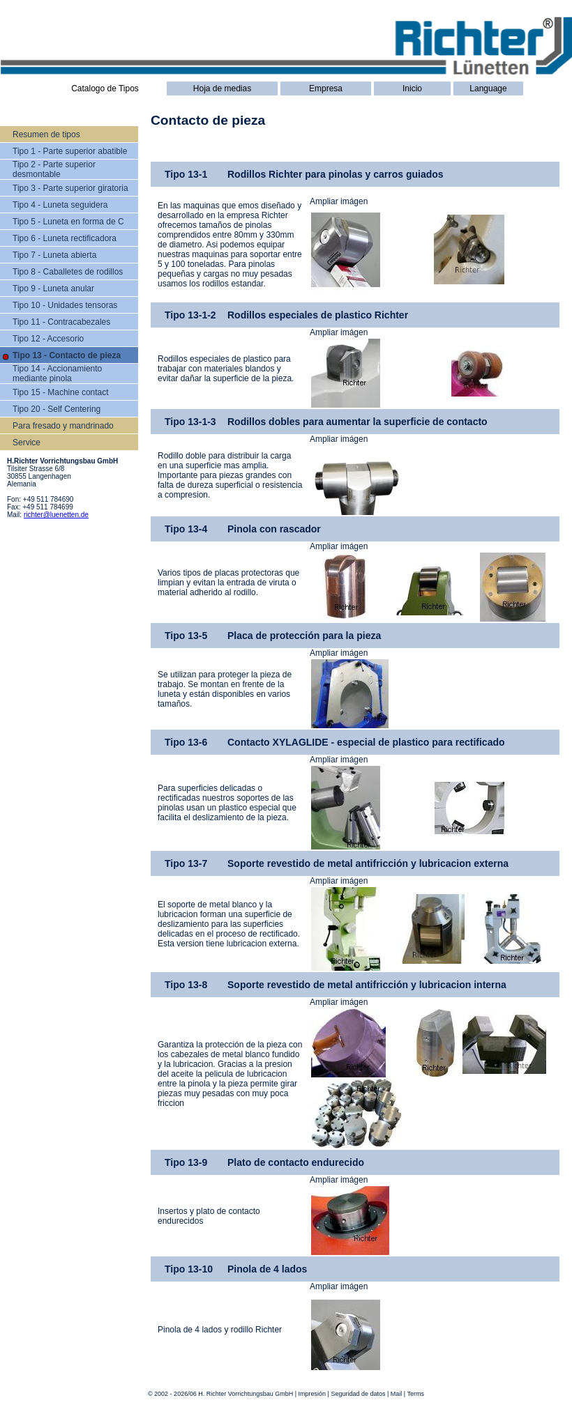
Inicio (412, 88)
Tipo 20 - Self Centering (56, 409)
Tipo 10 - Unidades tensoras (65, 305)
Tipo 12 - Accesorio (48, 339)
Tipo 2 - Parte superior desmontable (54, 169)
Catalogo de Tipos (105, 88)
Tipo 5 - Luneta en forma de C (68, 221)
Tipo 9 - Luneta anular (53, 288)
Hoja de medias (222, 88)
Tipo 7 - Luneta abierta (54, 255)
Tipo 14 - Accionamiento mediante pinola (57, 373)
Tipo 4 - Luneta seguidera (60, 205)
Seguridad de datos (358, 1393)
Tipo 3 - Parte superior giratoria (70, 188)
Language (487, 88)
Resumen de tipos (46, 134)
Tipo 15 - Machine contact (61, 392)
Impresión (312, 1393)
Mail (396, 1393)
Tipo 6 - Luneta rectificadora (64, 238)
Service (26, 442)
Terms (416, 1393)
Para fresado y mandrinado (63, 426)
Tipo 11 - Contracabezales (61, 322)
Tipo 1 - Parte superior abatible (70, 151)
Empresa (326, 88)
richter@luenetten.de (56, 514)
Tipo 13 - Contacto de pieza (67, 355)
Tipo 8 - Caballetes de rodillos (68, 272)
